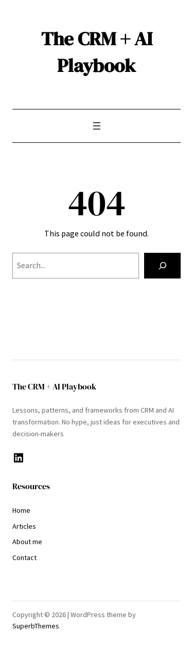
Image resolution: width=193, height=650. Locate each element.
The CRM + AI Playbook (96, 52)
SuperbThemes (35, 625)
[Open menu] (97, 126)
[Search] (162, 265)
